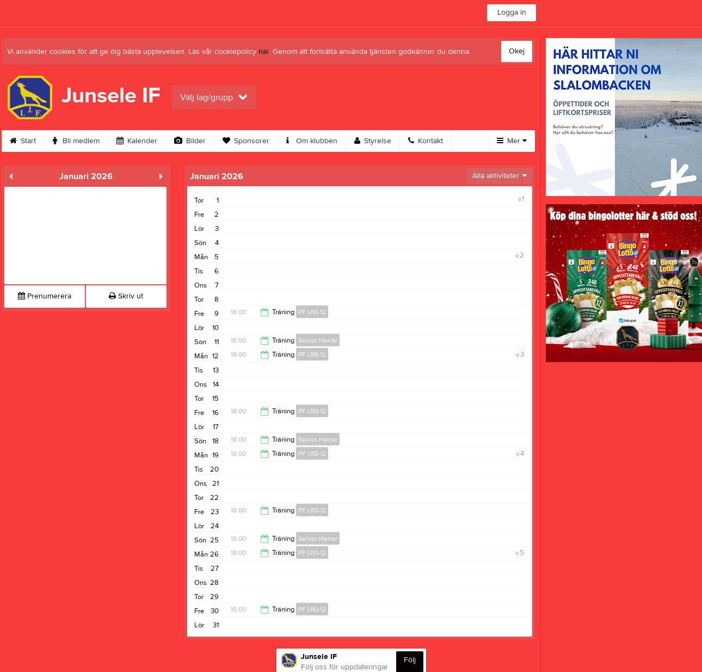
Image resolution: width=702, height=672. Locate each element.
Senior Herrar (317, 340)
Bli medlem (76, 141)
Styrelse (372, 141)
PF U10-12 (312, 312)
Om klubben (311, 141)
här (263, 52)
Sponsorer (246, 141)
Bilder (190, 141)
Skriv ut (126, 296)
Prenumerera (44, 296)
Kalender (136, 141)
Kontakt (425, 141)
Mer (512, 141)
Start (23, 141)
